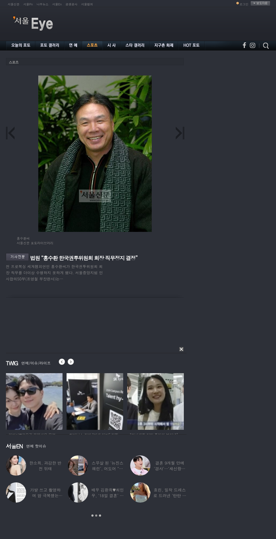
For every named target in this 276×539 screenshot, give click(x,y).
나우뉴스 (43, 4)
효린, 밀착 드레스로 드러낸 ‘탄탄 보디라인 (169, 495)
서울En (57, 4)
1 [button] (92, 515)
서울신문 (14, 4)
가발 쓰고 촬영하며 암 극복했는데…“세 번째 (45, 495)
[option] (34, 400)
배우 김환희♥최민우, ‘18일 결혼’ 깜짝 (107, 495)
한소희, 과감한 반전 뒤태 (45, 465)
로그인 (244, 4)
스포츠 (14, 62)
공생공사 (71, 4)
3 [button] (100, 515)
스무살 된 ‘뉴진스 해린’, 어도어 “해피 (107, 468)
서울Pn (28, 4)
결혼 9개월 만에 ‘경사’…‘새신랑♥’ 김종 (170, 468)
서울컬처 (87, 4)
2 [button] (96, 515)
